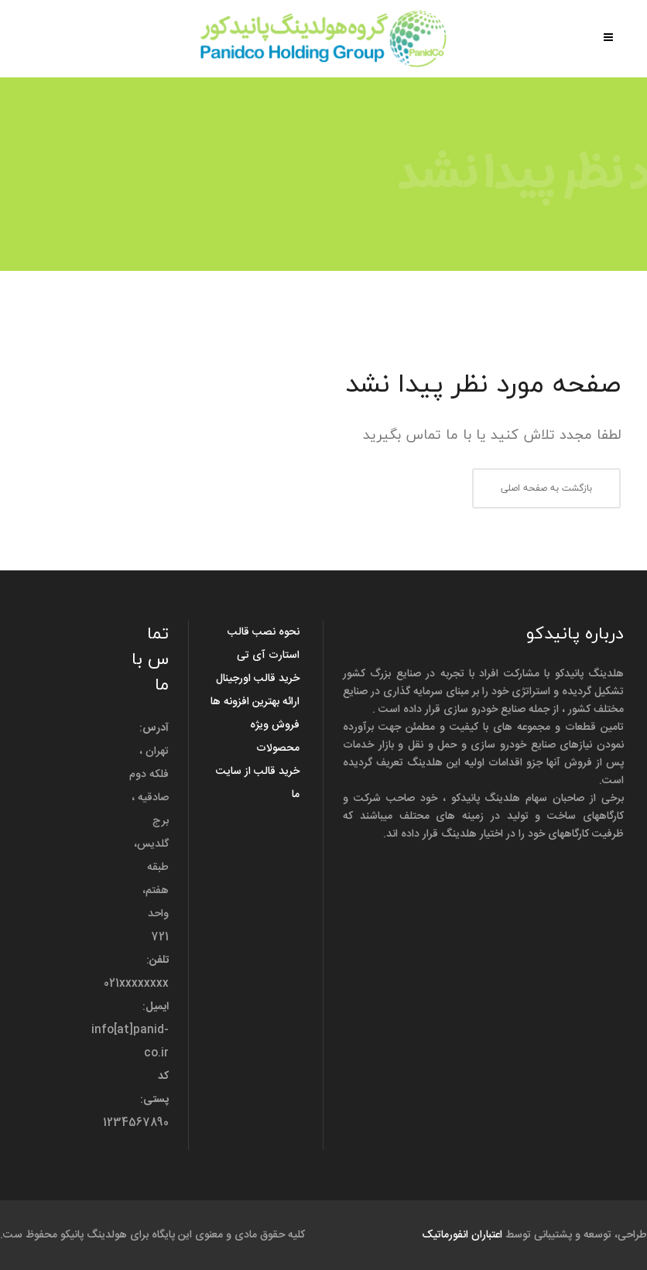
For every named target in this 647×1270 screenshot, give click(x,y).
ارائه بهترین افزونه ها (255, 702)
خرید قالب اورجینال (258, 678)
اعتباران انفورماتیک (462, 1235)
